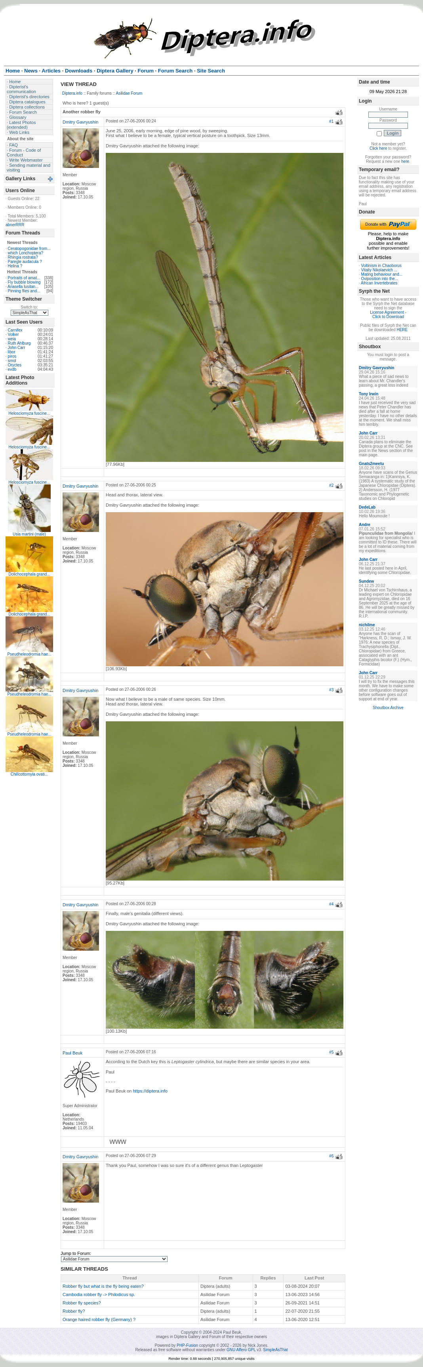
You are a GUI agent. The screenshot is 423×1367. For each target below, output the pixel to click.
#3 (331, 690)
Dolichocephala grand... (29, 574)
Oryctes (14, 365)
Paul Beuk (72, 1053)
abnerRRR (15, 225)
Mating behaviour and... (382, 274)
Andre (364, 524)
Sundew (366, 581)
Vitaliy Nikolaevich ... (379, 270)
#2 (331, 485)
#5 (331, 1052)
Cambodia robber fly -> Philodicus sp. (99, 1294)
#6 (331, 1156)
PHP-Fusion (187, 1345)
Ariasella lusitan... (23, 286)
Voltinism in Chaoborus (381, 265)
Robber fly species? (82, 1302)
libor (11, 352)
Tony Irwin (368, 394)
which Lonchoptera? (26, 253)
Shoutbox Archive (388, 707)
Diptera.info (72, 93)
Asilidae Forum (129, 93)
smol (12, 360)
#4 (331, 904)
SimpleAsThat (275, 1350)
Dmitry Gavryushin (80, 122)
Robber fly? (74, 1311)
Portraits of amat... (24, 278)
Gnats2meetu (371, 463)
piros (12, 356)
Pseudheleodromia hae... (29, 654)
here (405, 161)
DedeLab (367, 507)
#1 (331, 121)
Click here (378, 148)
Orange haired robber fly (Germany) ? (99, 1319)
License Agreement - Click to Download (388, 314)
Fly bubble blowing (24, 282)
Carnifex (15, 330)
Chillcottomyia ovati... (29, 774)
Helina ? (15, 266)
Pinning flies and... (24, 291)
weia (12, 339)
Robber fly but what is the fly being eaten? (103, 1286)
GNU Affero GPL (241, 1350)
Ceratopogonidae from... (29, 248)
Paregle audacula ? (25, 261)
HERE (402, 330)
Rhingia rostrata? (23, 257)
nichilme (367, 625)
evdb (12, 369)
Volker (13, 334)
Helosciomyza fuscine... (29, 413)
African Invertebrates (379, 283)
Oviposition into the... (379, 278)
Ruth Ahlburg (19, 343)
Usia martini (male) (29, 534)
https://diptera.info (150, 1091)
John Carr (16, 347)
